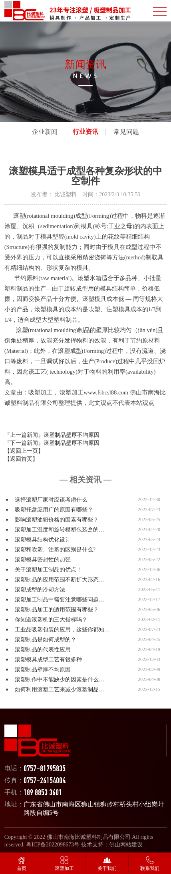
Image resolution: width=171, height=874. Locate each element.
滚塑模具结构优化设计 (43, 540)
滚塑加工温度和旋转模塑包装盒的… (59, 530)
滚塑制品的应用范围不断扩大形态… (59, 580)
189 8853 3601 (43, 793)
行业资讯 (85, 131)
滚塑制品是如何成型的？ (45, 640)
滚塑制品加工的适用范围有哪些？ (57, 610)
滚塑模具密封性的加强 (43, 560)
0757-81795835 (45, 769)
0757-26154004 (45, 781)
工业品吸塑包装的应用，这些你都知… (62, 630)
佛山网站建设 (126, 845)
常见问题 (126, 131)
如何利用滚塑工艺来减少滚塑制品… (59, 690)
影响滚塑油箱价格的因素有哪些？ (57, 520)
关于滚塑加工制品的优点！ (48, 570)
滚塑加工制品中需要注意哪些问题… (59, 600)
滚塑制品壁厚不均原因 (71, 435)
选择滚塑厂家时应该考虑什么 (51, 500)
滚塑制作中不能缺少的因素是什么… (59, 680)
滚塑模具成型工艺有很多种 (48, 660)
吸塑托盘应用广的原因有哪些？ (54, 510)
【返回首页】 (21, 459)
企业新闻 (45, 131)
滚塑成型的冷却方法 (40, 590)
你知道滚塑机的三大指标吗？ (51, 620)
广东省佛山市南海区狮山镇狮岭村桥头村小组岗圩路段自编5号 (94, 808)
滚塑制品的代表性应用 (43, 650)
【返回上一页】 (24, 451)
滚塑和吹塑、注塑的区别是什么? (55, 550)
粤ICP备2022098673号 (53, 845)
